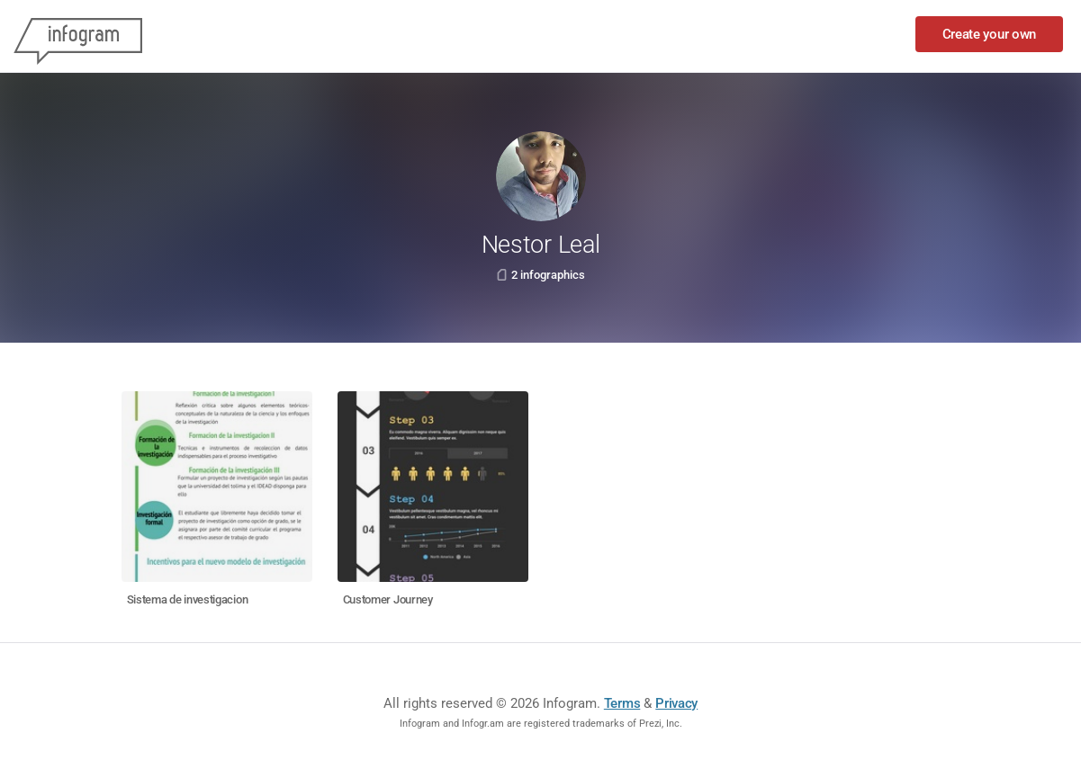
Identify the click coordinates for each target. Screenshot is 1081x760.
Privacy (676, 703)
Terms (622, 703)
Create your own (989, 34)
